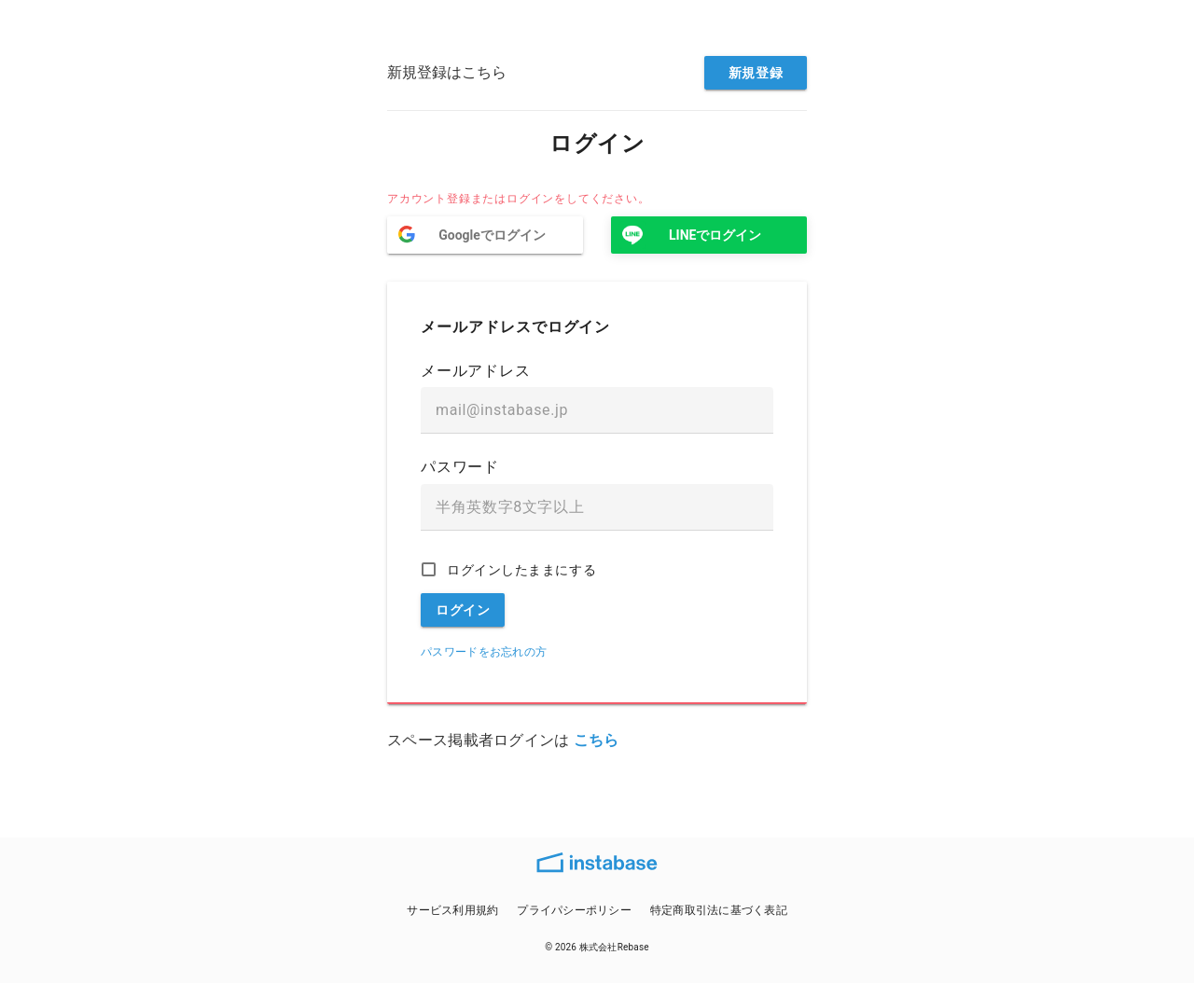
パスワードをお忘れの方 (484, 651)
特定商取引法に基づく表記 (718, 910)
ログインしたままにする (521, 569)
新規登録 (756, 72)
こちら (596, 740)
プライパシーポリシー (574, 910)
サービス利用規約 (452, 910)
